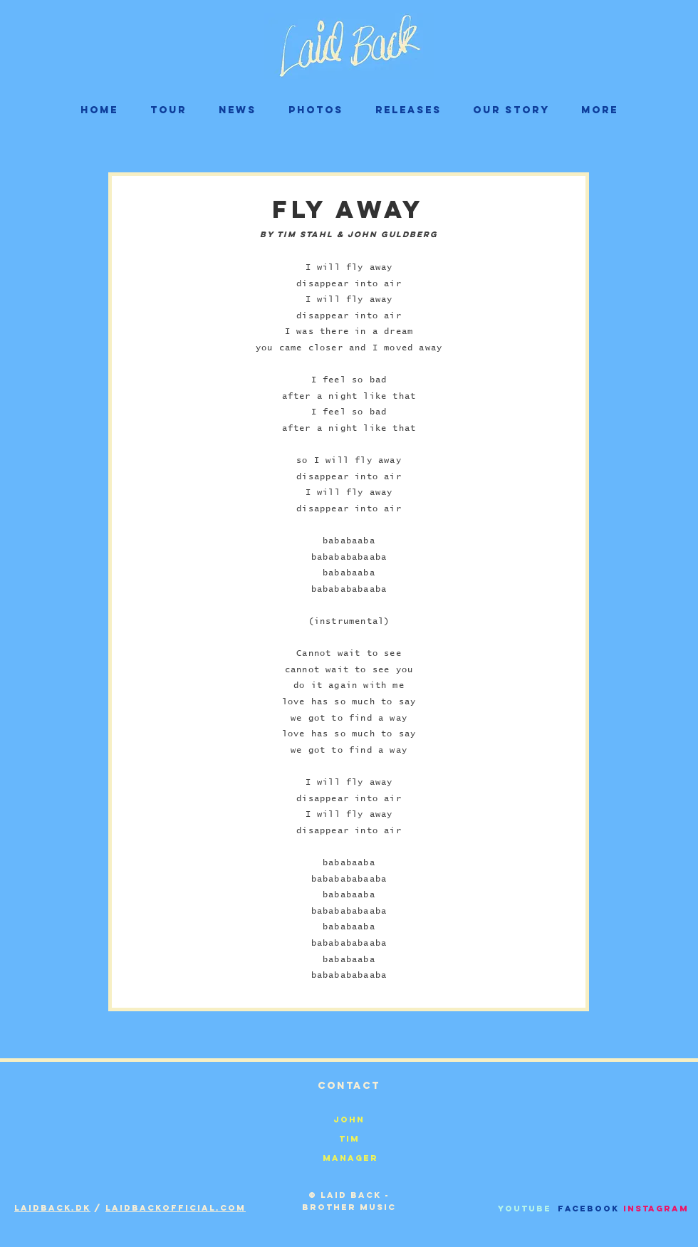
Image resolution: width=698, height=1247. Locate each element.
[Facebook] (588, 1208)
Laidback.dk (52, 1208)
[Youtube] (524, 1208)
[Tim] (349, 1138)
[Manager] (350, 1157)
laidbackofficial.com (175, 1208)
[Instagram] (656, 1208)
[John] (349, 1119)
